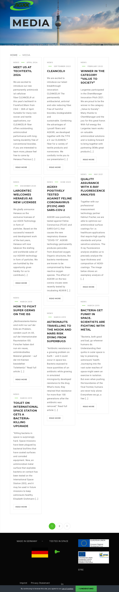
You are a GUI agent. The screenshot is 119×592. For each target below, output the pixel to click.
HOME (13, 55)
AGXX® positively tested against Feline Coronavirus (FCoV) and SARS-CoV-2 (59, 198)
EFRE (81, 569)
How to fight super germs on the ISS (24, 310)
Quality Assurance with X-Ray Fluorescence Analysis (93, 186)
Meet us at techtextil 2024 (22, 71)
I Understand (86, 589)
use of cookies (67, 589)
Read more (22, 168)
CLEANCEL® (56, 71)
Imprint (25, 583)
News (16, 62)
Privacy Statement (40, 583)
